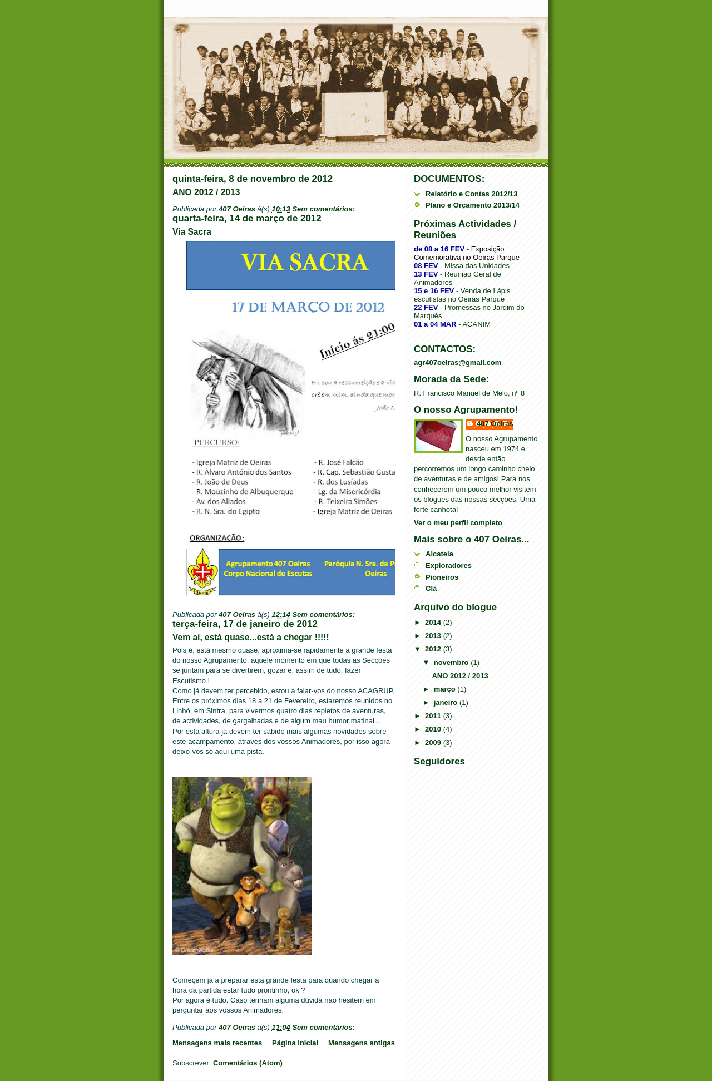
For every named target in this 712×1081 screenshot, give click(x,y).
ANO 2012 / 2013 (206, 192)
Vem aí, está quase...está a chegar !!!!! (250, 637)
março (446, 689)
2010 (434, 729)
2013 (434, 635)
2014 (434, 622)
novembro (452, 662)
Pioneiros (442, 577)
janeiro (446, 702)
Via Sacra (191, 231)
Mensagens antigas (361, 1043)
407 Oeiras (495, 423)
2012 (434, 649)
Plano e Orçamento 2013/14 (473, 205)
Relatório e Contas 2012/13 (471, 194)
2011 (434, 716)
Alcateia (439, 554)
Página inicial (295, 1043)
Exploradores (449, 565)
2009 (434, 742)
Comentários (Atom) (248, 1063)
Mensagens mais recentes (217, 1043)
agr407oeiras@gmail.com (457, 362)
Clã (431, 588)
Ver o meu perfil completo (458, 523)
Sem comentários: (324, 209)
